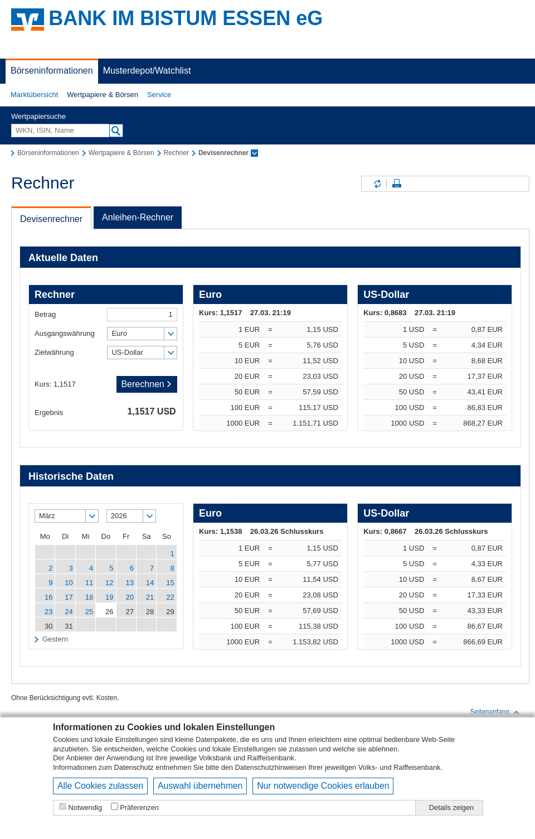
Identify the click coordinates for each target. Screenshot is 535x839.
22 (170, 597)
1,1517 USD (151, 411)
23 (48, 611)
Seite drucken (396, 184)
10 (68, 582)
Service (159, 94)
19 (109, 597)
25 (89, 611)
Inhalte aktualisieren (377, 184)
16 (48, 597)
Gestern (55, 639)
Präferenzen (139, 807)
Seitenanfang (495, 712)
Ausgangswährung (65, 333)
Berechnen (146, 384)
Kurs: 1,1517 (55, 384)
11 (89, 582)
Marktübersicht (34, 94)
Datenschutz (134, 767)
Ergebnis (49, 412)
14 (150, 582)
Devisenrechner (51, 219)
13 (129, 582)
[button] (34, 95)
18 (89, 597)
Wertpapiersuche (38, 116)
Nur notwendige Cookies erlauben (323, 785)
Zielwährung (54, 352)
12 (109, 582)
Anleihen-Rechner (137, 217)
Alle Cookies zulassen (100, 785)
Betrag (45, 314)
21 (150, 597)
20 (129, 597)
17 (68, 597)
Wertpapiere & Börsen (102, 94)
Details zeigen (451, 807)
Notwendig (85, 807)
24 (68, 611)
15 (170, 582)
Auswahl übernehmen (200, 785)
